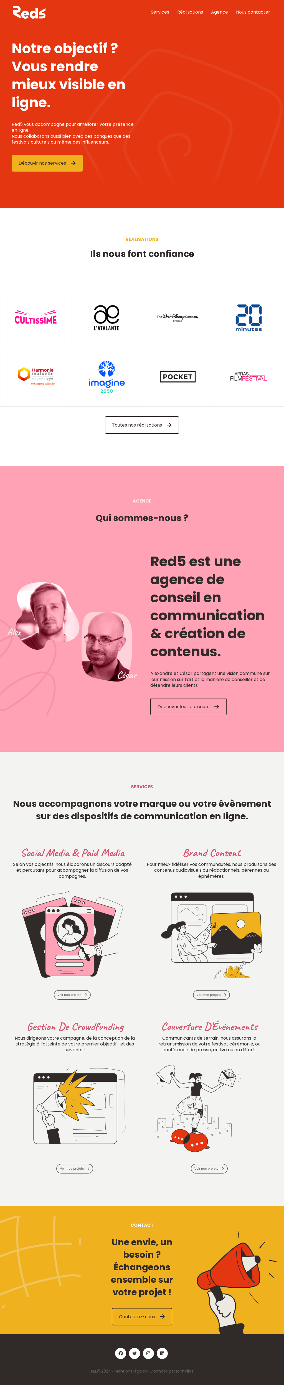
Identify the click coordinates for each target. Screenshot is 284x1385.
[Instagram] (148, 1353)
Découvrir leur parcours (188, 706)
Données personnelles (172, 1371)
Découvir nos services (47, 163)
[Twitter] (134, 1353)
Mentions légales (131, 1371)
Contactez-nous (142, 1316)
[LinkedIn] (162, 1353)
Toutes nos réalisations (142, 425)
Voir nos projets (72, 995)
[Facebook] (120, 1353)
